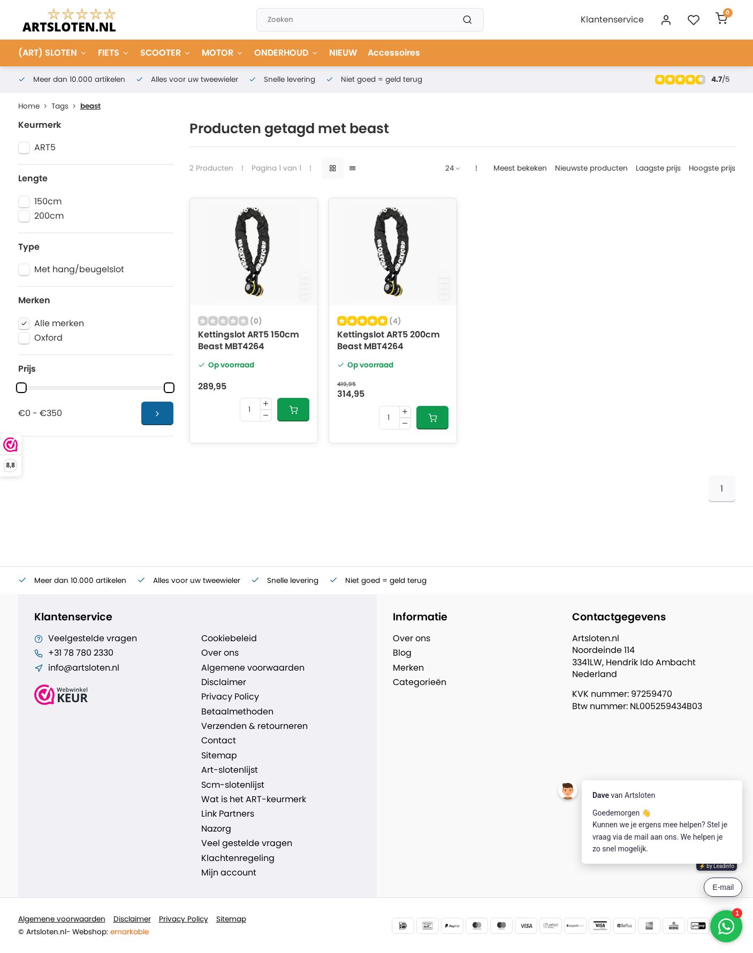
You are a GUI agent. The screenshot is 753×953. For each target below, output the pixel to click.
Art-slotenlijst (229, 770)
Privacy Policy (230, 697)
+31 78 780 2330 (80, 653)
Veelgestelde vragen (92, 638)
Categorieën (419, 682)
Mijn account (228, 873)
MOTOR (223, 53)
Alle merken (59, 323)
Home (34, 106)
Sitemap (219, 756)
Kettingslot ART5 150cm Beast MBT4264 (248, 340)
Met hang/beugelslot (79, 269)
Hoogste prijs (712, 168)
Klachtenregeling (238, 858)
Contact (218, 741)
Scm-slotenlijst (232, 785)
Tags (65, 106)
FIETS (114, 53)
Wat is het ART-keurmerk (253, 799)
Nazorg (216, 829)
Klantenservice (612, 19)
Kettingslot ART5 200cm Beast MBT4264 (388, 340)
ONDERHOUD (286, 53)
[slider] (21, 387)
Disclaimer (223, 682)
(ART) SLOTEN (52, 53)
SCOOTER (165, 53)
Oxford (48, 338)
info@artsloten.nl (83, 668)
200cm (49, 216)
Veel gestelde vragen (246, 843)
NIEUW (343, 53)
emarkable (129, 932)
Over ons (220, 653)
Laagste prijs (658, 168)
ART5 (45, 147)
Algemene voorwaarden (253, 668)
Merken (408, 668)
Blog (402, 653)
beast (90, 106)
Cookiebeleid (229, 638)
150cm (48, 201)
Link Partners (227, 814)
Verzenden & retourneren (254, 726)
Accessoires (394, 53)
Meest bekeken (520, 168)
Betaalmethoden (237, 712)
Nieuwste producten (591, 168)
